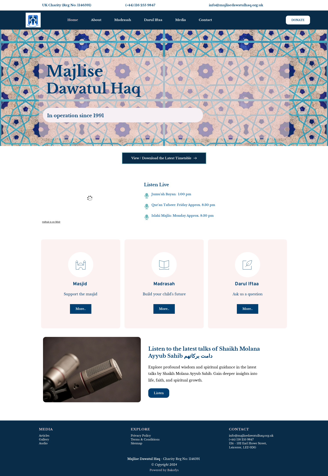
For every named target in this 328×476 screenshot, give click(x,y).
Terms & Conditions (145, 439)
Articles (44, 435)
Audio (43, 443)
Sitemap (137, 443)
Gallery (44, 439)
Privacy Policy (141, 435)
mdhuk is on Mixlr (51, 222)
